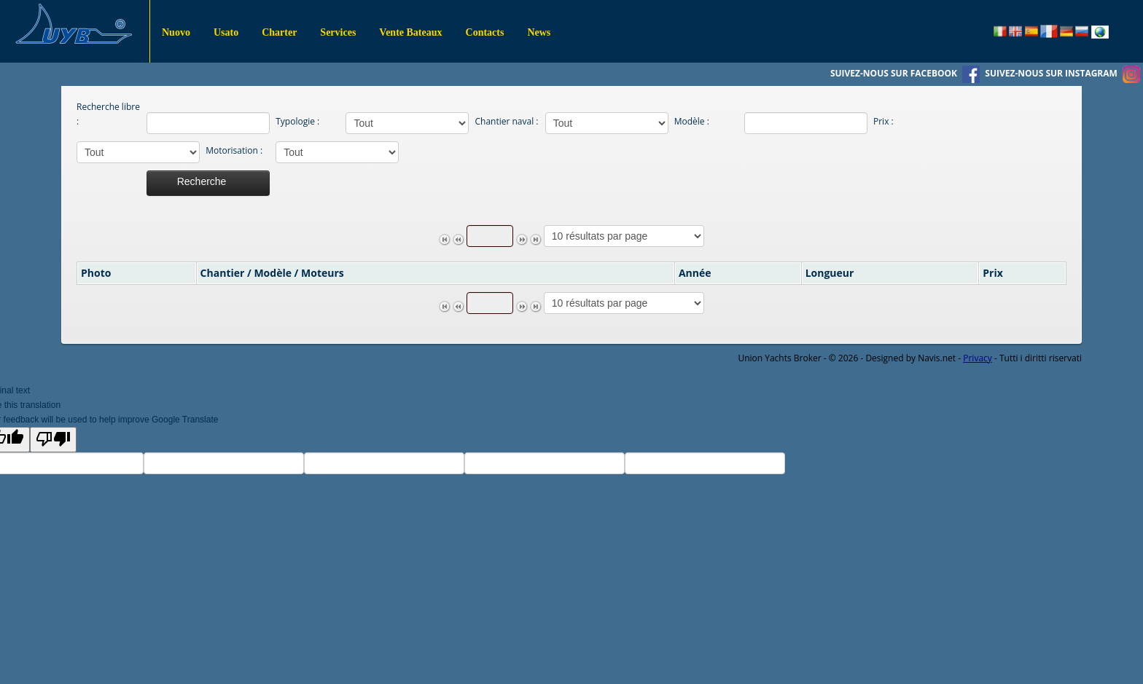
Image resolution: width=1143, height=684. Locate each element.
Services (338, 32)
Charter (279, 32)
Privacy (977, 358)
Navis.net (937, 358)
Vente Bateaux (410, 32)
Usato (226, 32)
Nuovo (176, 32)
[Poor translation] (53, 439)
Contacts (485, 32)
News (538, 32)
